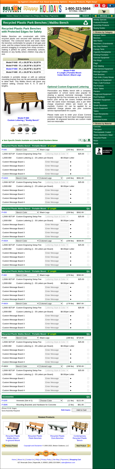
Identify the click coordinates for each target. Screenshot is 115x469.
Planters (96, 91)
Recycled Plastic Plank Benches (35, 430)
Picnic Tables (98, 89)
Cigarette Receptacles (102, 52)
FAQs (36, 16)
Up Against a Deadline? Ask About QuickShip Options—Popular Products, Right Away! (57, 2)
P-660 (4, 275)
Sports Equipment (100, 108)
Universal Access (100, 120)
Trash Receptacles (100, 114)
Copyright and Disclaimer (33, 446)
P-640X (5, 178)
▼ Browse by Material (102, 124)
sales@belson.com (68, 462)
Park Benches (99, 75)
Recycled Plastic (99, 138)
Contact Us (28, 16)
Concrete (97, 127)
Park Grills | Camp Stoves (103, 77)
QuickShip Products (101, 25)
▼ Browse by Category (102, 32)
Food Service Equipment (103, 69)
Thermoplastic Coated (102, 132)
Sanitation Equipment (101, 100)
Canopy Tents (98, 49)
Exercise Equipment (101, 58)
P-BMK (5, 405)
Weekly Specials (99, 20)
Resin (95, 141)
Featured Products (100, 22)
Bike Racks (97, 41)
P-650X (5, 241)
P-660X (5, 303)
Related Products (46, 417)
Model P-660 (11, 69)
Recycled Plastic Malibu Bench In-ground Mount (13, 431)
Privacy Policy (46, 459)
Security (96, 103)
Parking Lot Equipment (102, 80)
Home (9, 16)
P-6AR (4, 400)
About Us (17, 16)
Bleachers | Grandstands (103, 44)
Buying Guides (99, 28)
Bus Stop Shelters (100, 46)
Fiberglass (97, 129)
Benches (96, 38)
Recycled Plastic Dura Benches (57, 430)
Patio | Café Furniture (101, 83)
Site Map (44, 16)
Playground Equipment (102, 94)
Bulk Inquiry (65, 410)
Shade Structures (100, 105)
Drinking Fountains (100, 55)
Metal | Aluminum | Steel (102, 135)
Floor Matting (98, 66)
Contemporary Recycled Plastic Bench (80, 431)
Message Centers (100, 72)
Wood (95, 143)
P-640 (4, 150)
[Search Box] (73, 16)
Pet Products (98, 86)
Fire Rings (97, 60)
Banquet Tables (99, 35)
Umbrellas (97, 117)
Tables (96, 111)
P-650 (4, 212)
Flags (95, 63)
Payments (54, 16)
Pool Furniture (99, 97)
